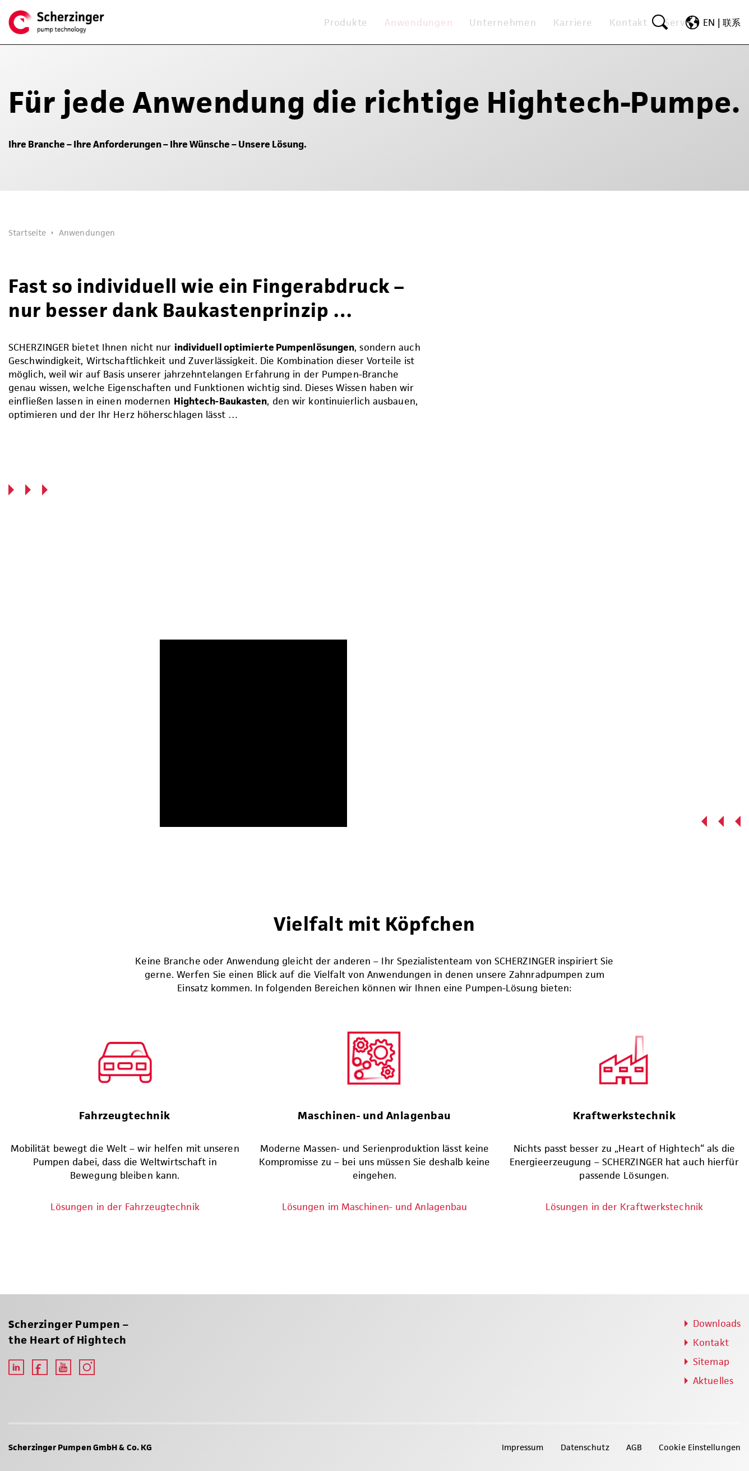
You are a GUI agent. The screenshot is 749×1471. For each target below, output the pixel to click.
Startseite (27, 232)
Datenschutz (585, 1447)
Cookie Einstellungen (700, 1447)
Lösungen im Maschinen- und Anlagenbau (375, 1207)
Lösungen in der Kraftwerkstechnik (624, 1207)
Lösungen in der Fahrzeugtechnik (125, 1207)
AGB (634, 1447)
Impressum (523, 1447)
